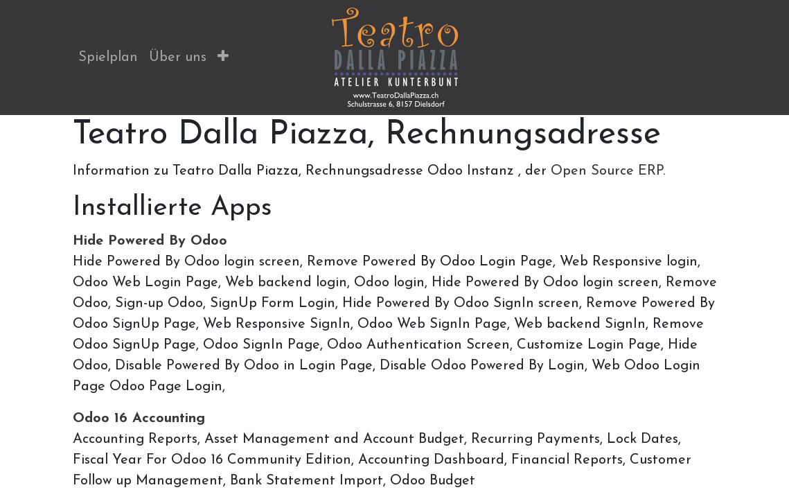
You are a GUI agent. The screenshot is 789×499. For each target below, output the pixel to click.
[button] (223, 57)
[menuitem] (108, 57)
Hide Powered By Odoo (150, 241)
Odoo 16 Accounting (139, 419)
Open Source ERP (607, 171)
